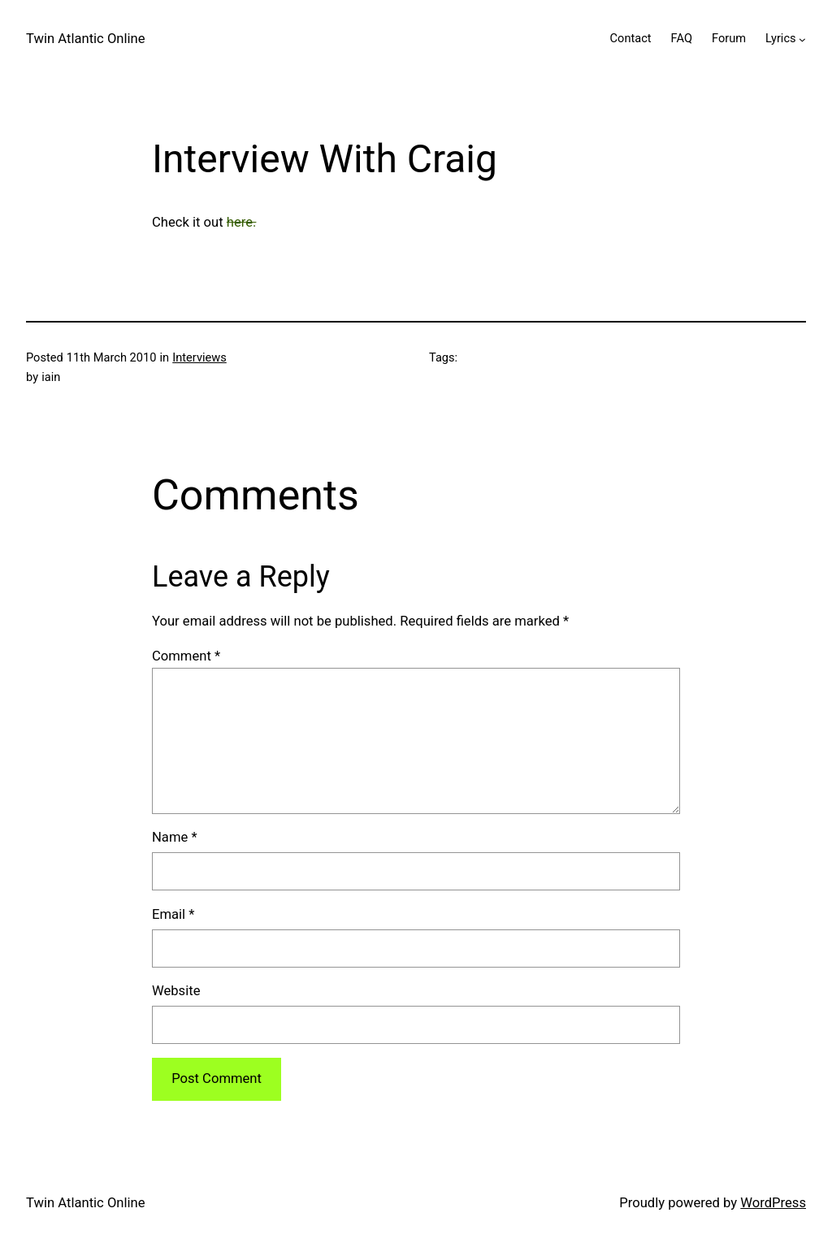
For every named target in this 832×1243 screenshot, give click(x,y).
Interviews (199, 357)
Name (174, 837)
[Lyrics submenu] (802, 38)
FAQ (681, 38)
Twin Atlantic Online (85, 38)
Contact (631, 38)
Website (176, 990)
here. (242, 222)
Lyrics (780, 38)
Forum (729, 38)
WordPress (773, 1203)
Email (173, 914)
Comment (186, 656)
